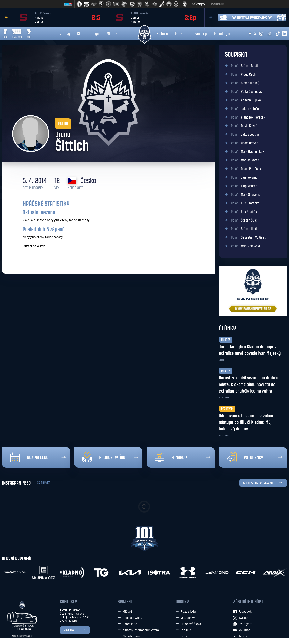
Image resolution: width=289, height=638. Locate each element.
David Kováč (244, 126)
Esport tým (222, 33)
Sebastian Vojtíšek (248, 237)
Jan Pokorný (244, 177)
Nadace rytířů (103, 457)
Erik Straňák (244, 212)
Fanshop (201, 33)
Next (211, 17)
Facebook (242, 611)
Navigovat (70, 630)
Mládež (112, 33)
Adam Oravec (244, 143)
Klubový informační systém (141, 630)
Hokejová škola (191, 624)
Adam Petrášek (246, 169)
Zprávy (65, 33)
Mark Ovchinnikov (247, 152)
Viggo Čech (243, 74)
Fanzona (181, 33)
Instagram (242, 624)
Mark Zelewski (245, 246)
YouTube (241, 630)
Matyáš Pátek (245, 160)
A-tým (95, 33)
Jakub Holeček (245, 109)
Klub (80, 33)
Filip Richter (244, 186)
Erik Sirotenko (245, 203)
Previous (6, 17)
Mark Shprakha (246, 195)
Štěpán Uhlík (244, 229)
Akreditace (130, 624)
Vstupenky (245, 457)
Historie (162, 33)
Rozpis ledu (29, 457)
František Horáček (248, 117)
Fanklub (186, 630)
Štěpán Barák (245, 66)
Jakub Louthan (245, 134)
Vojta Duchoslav (246, 92)
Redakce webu (132, 618)
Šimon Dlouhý (245, 83)
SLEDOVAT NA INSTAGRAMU (258, 483)
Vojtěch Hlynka (246, 100)
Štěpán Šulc (244, 220)
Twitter (240, 618)
